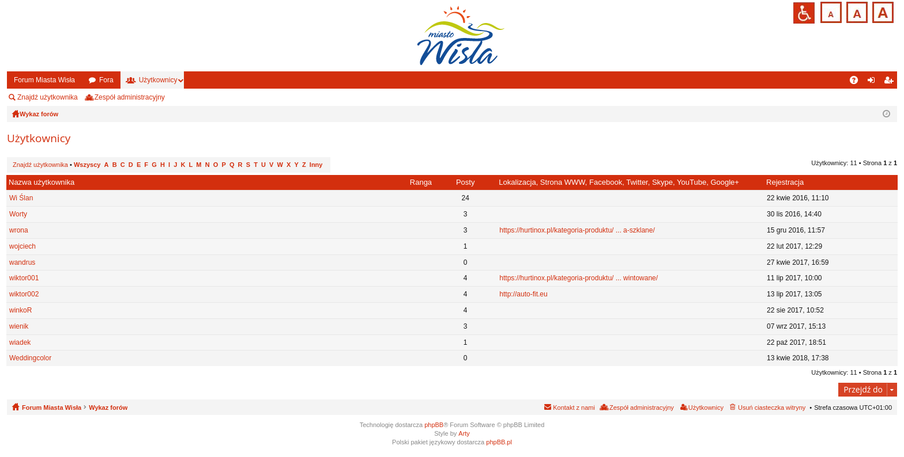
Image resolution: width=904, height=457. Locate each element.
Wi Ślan (21, 198)
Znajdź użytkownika (47, 97)
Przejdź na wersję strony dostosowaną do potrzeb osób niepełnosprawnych (804, 13)
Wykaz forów (108, 407)
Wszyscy (87, 164)
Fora (106, 80)
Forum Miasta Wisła (44, 80)
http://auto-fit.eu (523, 294)
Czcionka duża (881, 11)
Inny (316, 164)
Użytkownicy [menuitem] (706, 407)
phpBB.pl (499, 442)
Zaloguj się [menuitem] (874, 82)
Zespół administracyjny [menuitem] (130, 97)
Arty (464, 433)
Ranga (421, 182)
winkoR (20, 310)
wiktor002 (24, 294)
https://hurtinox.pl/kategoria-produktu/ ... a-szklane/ (576, 230)
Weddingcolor (30, 358)
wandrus (22, 262)
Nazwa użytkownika (41, 182)
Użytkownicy (158, 80)
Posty (465, 182)
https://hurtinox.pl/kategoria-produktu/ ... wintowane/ (578, 278)
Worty (18, 214)
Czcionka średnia (855, 11)
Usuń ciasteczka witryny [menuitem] (771, 407)
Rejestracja (785, 182)
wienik (18, 326)
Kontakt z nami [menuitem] (574, 407)
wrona (18, 230)
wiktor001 (24, 278)
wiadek (20, 342)
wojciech (22, 246)
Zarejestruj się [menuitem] (890, 82)
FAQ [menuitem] (857, 82)
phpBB (433, 424)
